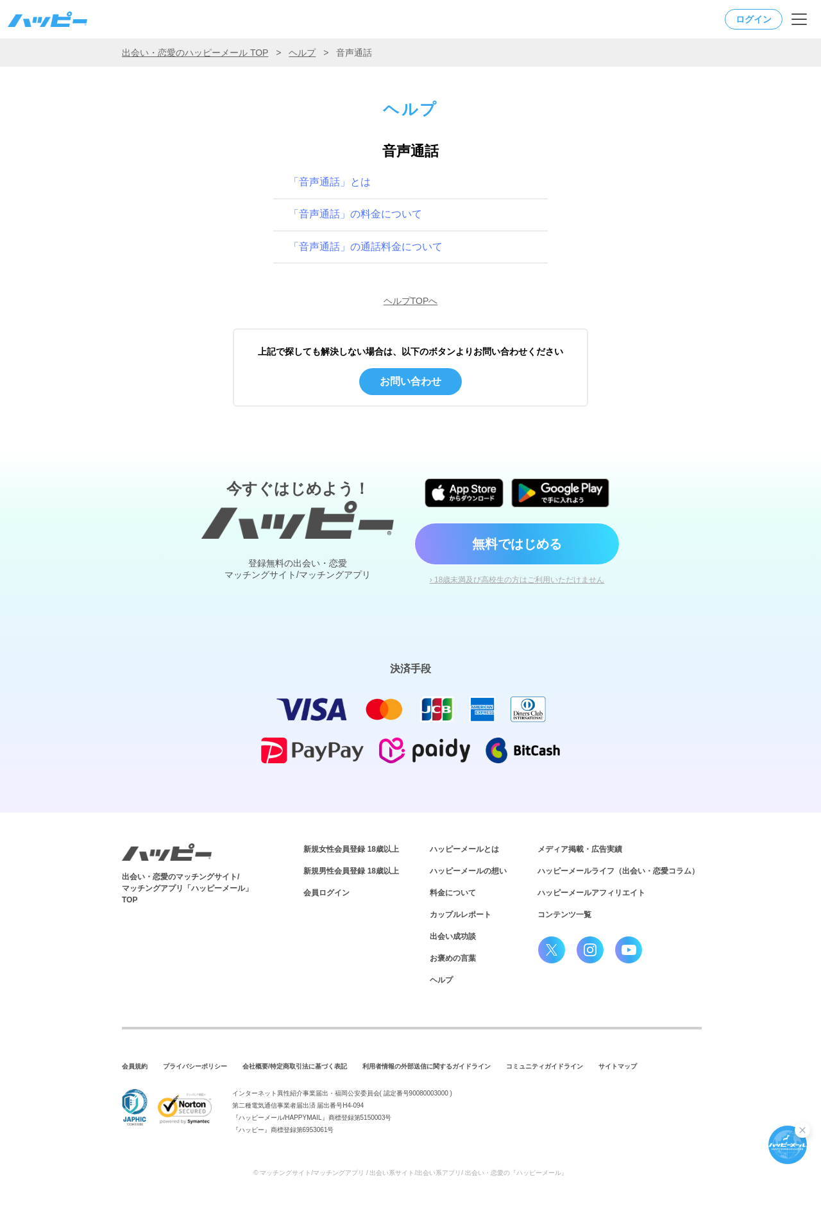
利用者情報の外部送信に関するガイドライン (426, 1066)
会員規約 (135, 1066)
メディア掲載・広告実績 (579, 849)
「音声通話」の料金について (355, 213)
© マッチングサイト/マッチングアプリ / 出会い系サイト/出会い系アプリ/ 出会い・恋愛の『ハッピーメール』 (410, 1172)
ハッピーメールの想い (468, 871)
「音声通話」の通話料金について (366, 246)
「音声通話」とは (330, 181)
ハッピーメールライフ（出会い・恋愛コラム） (618, 871)
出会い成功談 (453, 936)
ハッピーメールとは (464, 849)
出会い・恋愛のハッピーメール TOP (195, 52)
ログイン (754, 19)
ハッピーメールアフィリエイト (591, 892)
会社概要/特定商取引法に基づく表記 (294, 1066)
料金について (453, 892)
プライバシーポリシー (195, 1066)
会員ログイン (326, 892)
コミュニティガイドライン (544, 1066)
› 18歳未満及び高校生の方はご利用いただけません (517, 579)
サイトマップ (617, 1066)
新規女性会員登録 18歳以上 (351, 849)
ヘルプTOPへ (411, 301)
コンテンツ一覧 (564, 914)
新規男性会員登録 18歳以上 (351, 871)
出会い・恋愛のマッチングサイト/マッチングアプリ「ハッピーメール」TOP (187, 888)
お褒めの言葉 (453, 958)
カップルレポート (460, 914)
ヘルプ (302, 52)
